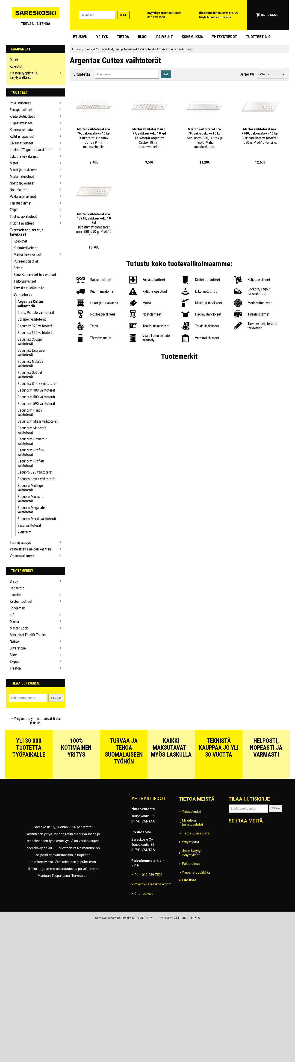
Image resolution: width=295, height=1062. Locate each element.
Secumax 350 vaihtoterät (36, 333)
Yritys (102, 36)
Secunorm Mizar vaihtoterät (38, 421)
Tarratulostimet (21, 203)
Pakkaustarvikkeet (23, 196)
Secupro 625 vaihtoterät (35, 472)
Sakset (19, 268)
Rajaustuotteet (20, 103)
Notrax (14, 641)
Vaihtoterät (23, 295)
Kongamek (17, 608)
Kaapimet (20, 241)
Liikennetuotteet (21, 143)
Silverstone (18, 648)
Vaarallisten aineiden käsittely (31, 549)
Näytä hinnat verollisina (215, 17)
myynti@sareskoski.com (164, 13)
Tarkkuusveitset (25, 281)
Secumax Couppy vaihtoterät (30, 341)
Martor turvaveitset (27, 254)
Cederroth (17, 588)
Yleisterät (24, 532)
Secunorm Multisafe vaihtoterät (32, 430)
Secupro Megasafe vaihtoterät (31, 510)
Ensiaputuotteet (21, 110)
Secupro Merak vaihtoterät (37, 519)
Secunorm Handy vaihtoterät (30, 412)
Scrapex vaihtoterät (32, 319)
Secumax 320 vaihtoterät (36, 326)
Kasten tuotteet (21, 601)
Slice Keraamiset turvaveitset (35, 274)
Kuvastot (16, 66)
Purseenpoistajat (26, 261)
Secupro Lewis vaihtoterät (37, 479)
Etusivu (80, 36)
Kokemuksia (192, 36)
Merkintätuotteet (22, 176)
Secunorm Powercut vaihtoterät (32, 441)
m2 (12, 615)
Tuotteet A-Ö (258, 36)
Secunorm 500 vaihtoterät (36, 397)
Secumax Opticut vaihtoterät (30, 374)
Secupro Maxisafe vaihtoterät (31, 498)
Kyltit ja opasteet (22, 136)
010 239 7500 (156, 17)
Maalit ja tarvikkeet (23, 170)
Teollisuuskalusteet (23, 216)
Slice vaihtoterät (29, 525)
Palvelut (164, 36)
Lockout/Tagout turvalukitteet (31, 150)
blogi (142, 36)
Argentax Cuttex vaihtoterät (31, 303)
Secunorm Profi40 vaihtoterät (31, 463)
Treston (15, 668)
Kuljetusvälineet (21, 123)
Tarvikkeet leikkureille (29, 288)
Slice (13, 655)
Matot (14, 163)
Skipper (15, 661)
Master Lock (19, 628)
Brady (14, 581)
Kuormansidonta (21, 130)
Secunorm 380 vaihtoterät (36, 390)
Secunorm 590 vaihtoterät (36, 403)
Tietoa (123, 36)
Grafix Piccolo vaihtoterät (36, 312)
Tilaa (56, 697)
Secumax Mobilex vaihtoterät (30, 363)
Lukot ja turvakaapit (24, 156)
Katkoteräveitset (26, 248)
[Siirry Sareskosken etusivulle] (35, 15)
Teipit (14, 210)
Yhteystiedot (224, 36)
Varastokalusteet (22, 556)
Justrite (15, 595)
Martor (14, 621)
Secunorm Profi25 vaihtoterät (31, 452)
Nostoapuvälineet (22, 183)
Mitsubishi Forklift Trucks (28, 635)
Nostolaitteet (19, 190)
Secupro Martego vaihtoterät (30, 487)
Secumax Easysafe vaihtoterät (31, 352)
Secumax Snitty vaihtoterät (37, 383)
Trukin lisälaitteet (22, 223)
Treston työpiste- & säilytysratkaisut (24, 75)
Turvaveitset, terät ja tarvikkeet (26, 232)
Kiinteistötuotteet (22, 116)
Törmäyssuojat (20, 542)
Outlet (14, 60)
